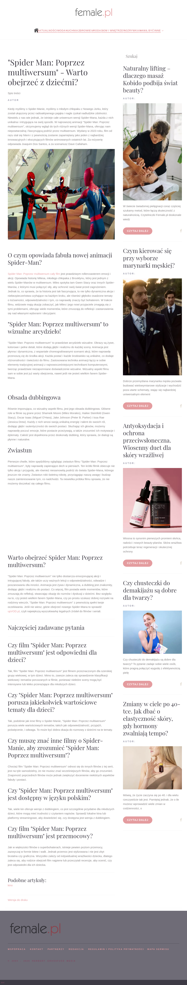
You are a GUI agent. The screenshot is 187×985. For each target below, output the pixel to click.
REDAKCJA (76, 949)
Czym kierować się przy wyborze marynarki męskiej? (149, 258)
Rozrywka (131, 30)
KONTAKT (36, 949)
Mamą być (146, 30)
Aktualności (47, 30)
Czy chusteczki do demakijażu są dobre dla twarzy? (150, 590)
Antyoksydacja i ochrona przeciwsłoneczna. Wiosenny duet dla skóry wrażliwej (147, 440)
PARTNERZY (56, 949)
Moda (61, 30)
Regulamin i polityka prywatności (116, 949)
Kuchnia (72, 30)
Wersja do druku (18, 899)
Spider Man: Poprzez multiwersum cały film (34, 273)
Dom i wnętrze (112, 30)
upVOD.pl (14, 611)
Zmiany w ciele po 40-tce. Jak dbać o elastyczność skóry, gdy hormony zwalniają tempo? (151, 718)
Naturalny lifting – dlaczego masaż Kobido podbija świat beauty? (150, 79)
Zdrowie (84, 30)
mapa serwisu (158, 949)
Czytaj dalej (137, 230)
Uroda (96, 30)
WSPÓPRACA (17, 949)
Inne (157, 30)
